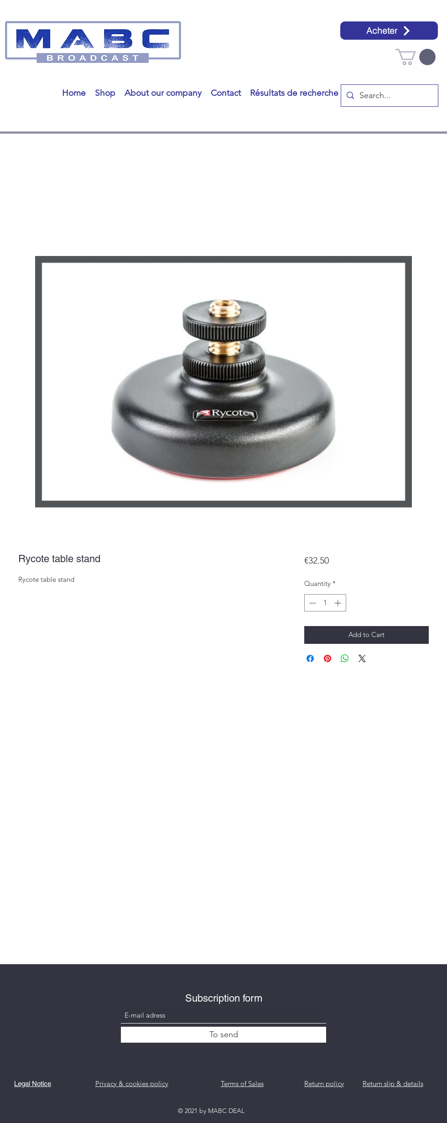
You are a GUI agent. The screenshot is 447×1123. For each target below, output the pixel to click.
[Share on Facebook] (310, 658)
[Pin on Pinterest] (327, 658)
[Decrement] (312, 603)
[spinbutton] (325, 603)
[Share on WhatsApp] (344, 658)
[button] (415, 57)
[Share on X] (362, 658)
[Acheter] (389, 30)
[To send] (223, 1035)
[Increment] (339, 603)
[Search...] (389, 96)
